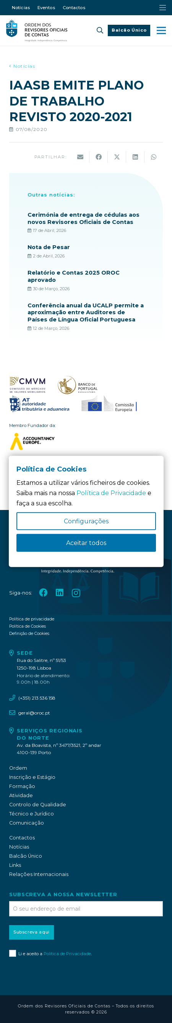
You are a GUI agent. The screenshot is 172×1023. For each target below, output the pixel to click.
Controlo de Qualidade (37, 804)
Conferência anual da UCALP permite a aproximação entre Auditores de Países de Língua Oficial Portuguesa (86, 312)
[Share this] (98, 157)
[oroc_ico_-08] (77, 385)
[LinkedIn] (59, 593)
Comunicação (26, 823)
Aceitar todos (86, 543)
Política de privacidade (31, 619)
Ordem (18, 768)
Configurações (86, 521)
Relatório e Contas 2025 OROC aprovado (74, 276)
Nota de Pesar (49, 247)
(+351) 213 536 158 (36, 698)
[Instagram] (76, 593)
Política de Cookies (27, 626)
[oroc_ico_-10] (109, 404)
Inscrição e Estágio (32, 777)
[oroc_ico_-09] (39, 404)
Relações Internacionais (38, 874)
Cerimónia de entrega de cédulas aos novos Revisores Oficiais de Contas (84, 218)
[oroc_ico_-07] (27, 385)
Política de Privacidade (67, 953)
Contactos (22, 838)
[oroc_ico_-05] (37, 30)
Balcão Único (25, 856)
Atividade (21, 795)
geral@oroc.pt (34, 713)
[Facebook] (43, 593)
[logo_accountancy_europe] (86, 441)
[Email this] (80, 157)
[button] (100, 30)
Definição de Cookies (29, 633)
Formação (22, 786)
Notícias (19, 847)
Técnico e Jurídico (31, 814)
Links (15, 865)
